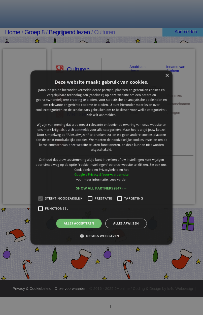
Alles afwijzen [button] (126, 223)
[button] (101, 188)
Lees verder (118, 180)
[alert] (101, 157)
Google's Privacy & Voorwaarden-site (101, 174)
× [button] (167, 76)
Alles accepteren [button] (79, 223)
